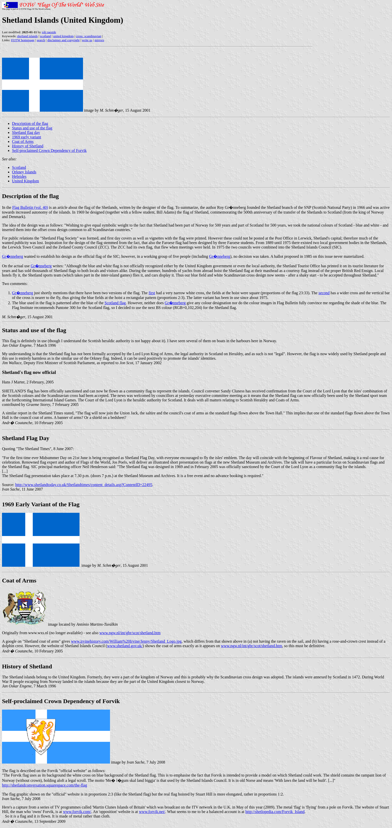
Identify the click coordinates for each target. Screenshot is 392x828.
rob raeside (49, 32)
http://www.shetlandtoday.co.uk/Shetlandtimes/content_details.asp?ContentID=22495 (83, 485)
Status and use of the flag (32, 128)
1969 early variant (26, 137)
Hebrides (19, 176)
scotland (45, 36)
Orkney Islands (24, 172)
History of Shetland (27, 146)
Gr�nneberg (12, 256)
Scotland (19, 167)
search (41, 40)
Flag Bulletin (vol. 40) (30, 207)
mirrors (99, 40)
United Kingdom (25, 181)
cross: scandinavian (88, 36)
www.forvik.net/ (152, 812)
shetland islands (27, 36)
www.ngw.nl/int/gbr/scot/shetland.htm (130, 633)
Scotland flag (115, 303)
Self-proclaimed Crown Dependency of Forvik (49, 150)
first (151, 293)
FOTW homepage (22, 40)
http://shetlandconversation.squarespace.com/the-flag (44, 785)
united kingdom (63, 36)
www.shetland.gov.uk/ (124, 646)
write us (87, 40)
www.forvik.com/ (77, 812)
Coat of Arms (23, 141)
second (324, 293)
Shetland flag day (26, 132)
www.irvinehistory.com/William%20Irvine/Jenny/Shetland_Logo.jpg (126, 641)
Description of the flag (30, 123)
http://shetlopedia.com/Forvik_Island (274, 812)
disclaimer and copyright (63, 40)
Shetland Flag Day (25, 438)
